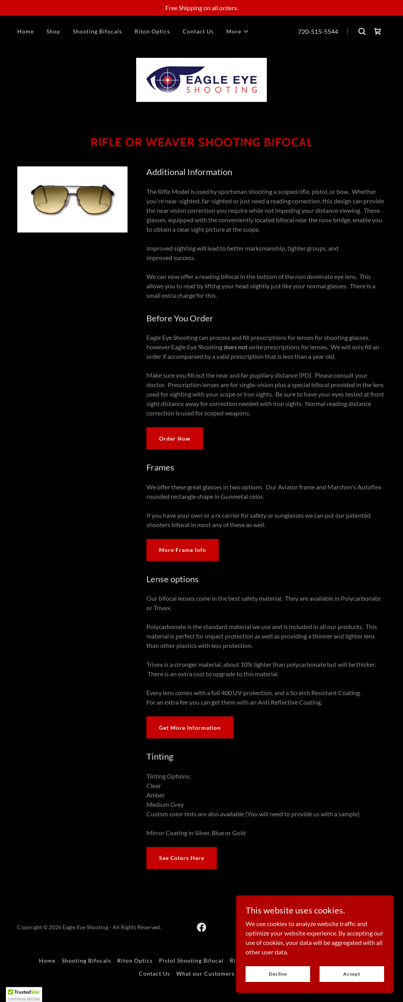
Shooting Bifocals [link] (97, 31)
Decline (278, 974)
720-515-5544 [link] (318, 31)
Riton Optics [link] (152, 31)
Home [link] (25, 31)
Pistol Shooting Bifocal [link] (191, 960)
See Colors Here (181, 857)
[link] (378, 31)
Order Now (174, 438)
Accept (351, 974)
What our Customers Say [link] (211, 973)
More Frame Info (182, 549)
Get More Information (190, 727)
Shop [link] (53, 31)
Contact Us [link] (198, 31)
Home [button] (47, 960)
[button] (237, 31)
